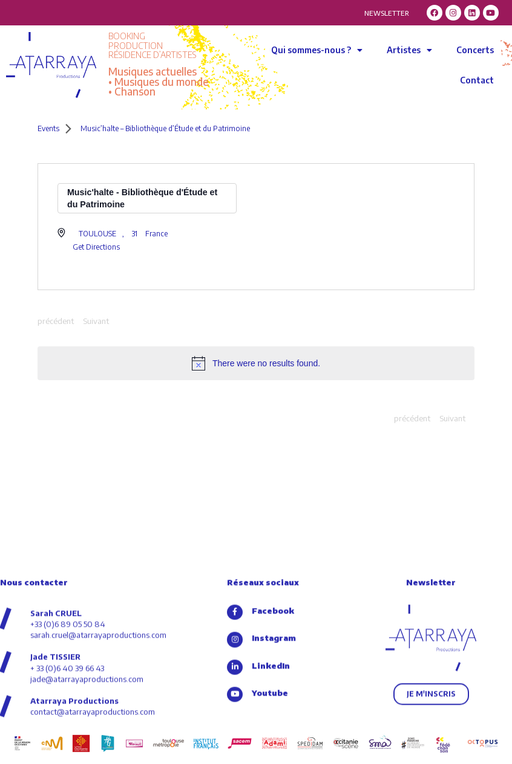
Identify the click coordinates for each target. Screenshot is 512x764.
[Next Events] (96, 321)
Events (48, 128)
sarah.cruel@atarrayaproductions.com (98, 704)
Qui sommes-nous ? (317, 50)
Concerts (475, 50)
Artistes (409, 50)
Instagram (274, 708)
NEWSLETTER (386, 13)
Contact (477, 80)
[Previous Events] (56, 321)
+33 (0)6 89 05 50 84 (67, 693)
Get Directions (96, 246)
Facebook (273, 680)
